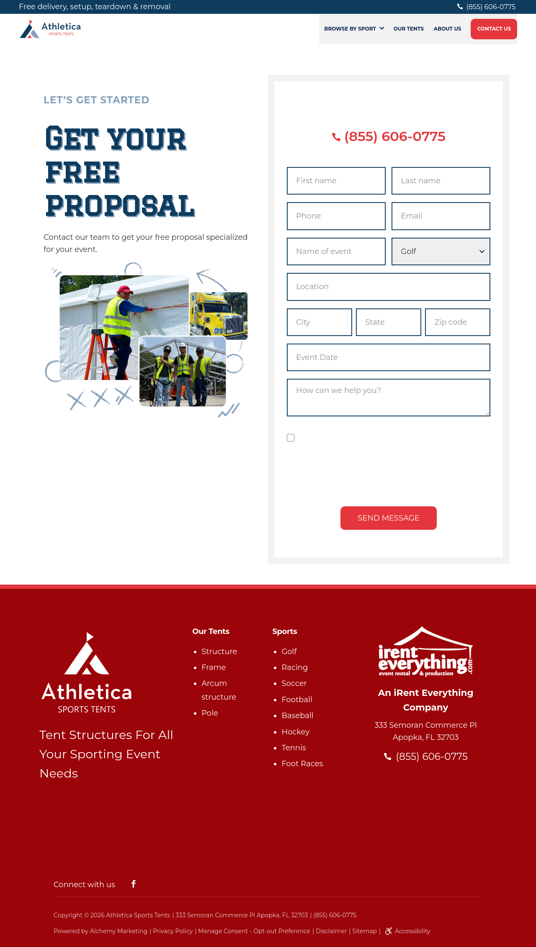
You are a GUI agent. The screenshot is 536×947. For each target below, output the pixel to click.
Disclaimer (331, 931)
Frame (213, 667)
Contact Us (494, 35)
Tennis (293, 747)
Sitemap (364, 931)
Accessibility (406, 931)
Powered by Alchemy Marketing (100, 931)
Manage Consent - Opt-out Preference (254, 931)
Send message (388, 518)
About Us (447, 35)
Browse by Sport (350, 35)
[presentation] (388, 475)
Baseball (297, 715)
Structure (219, 651)
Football (296, 699)
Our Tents (409, 35)
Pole (209, 713)
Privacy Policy (173, 931)
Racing (294, 667)
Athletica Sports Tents (138, 915)
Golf (288, 651)
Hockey (295, 732)
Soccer (294, 683)
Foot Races (302, 763)
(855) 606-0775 (389, 136)
